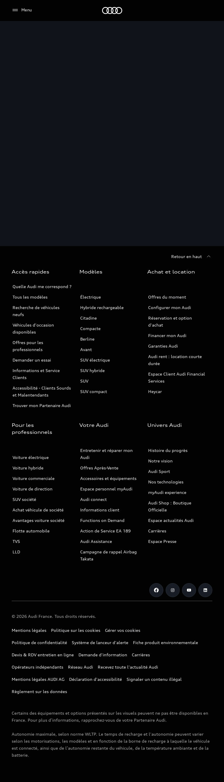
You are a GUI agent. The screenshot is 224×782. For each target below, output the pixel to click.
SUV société (24, 499)
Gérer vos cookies (122, 630)
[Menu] (22, 10)
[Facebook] (156, 590)
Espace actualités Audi (171, 520)
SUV (84, 380)
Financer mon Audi (167, 335)
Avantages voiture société (38, 520)
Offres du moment (167, 296)
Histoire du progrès (168, 450)
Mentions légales (29, 630)
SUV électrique (95, 359)
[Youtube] (189, 590)
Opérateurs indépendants (37, 666)
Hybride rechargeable (102, 307)
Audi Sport (159, 471)
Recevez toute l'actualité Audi (128, 666)
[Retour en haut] (191, 256)
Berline (87, 338)
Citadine (88, 317)
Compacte (90, 328)
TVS (16, 541)
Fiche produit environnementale (165, 642)
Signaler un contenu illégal (154, 679)
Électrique (90, 296)
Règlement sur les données (39, 691)
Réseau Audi (80, 666)
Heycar (155, 391)
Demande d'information (102, 654)
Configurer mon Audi (169, 307)
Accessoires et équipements (108, 478)
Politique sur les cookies (75, 630)
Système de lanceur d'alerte (100, 642)
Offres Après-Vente (99, 467)
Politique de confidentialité (39, 642)
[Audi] (112, 10)
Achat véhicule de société (38, 509)
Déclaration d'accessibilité (95, 679)
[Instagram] (173, 590)
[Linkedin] (205, 590)
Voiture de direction (32, 488)
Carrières (157, 530)
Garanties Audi (163, 345)
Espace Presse (162, 541)
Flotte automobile (31, 530)
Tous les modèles (30, 296)
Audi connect (93, 499)
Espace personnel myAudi (106, 488)
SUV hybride (92, 370)
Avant (86, 349)
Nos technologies (165, 481)
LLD (16, 551)
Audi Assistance (96, 541)
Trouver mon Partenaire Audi (42, 405)
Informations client (99, 509)
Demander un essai (32, 359)
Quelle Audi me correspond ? (42, 286)
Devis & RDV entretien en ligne (43, 654)
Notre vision (160, 460)
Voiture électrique (31, 457)
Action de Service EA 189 (105, 530)
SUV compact (93, 391)
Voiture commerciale (34, 478)
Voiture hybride (28, 467)
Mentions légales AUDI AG (38, 679)
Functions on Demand (102, 520)
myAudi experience (167, 492)
